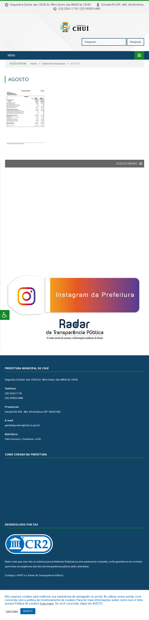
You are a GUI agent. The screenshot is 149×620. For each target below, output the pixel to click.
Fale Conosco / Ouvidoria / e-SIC (23, 450)
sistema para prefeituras (50, 573)
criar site (27, 573)
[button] (126, 175)
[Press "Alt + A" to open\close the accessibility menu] (5, 315)
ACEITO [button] (28, 611)
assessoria (90, 573)
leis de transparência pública (54, 578)
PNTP (20, 587)
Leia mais (47, 603)
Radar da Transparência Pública (45, 587)
